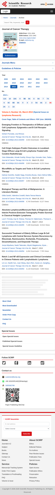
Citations (22, 42)
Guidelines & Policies (27, 68)
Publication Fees (35, 457)
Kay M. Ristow (19, 219)
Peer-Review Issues (36, 454)
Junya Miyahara (8, 245)
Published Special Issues (12, 341)
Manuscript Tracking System (12, 468)
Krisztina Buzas (31, 175)
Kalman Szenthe (8, 175)
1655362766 (10, 385)
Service (5, 464)
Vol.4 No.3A (26, 137)
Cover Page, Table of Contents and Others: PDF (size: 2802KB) (26, 119)
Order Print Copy (9, 315)
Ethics (31, 444)
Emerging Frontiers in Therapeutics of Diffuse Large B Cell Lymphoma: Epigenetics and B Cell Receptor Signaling (26, 127)
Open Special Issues (10, 336)
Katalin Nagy (19, 175)
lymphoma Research (11, 115)
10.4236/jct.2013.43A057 (15, 181)
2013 (14, 87)
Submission (10, 55)
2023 (30, 79)
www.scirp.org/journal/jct (27, 38)
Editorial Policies (35, 447)
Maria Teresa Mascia (33, 195)
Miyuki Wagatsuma (34, 245)
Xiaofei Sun (12, 263)
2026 (6, 79)
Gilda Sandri (6, 195)
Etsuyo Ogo (30, 157)
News (4, 460)
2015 (46, 83)
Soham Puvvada (8, 134)
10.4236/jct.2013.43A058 (15, 163)
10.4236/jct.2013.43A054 (15, 251)
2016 (38, 83)
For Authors (33, 450)
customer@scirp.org (12, 377)
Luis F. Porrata (7, 219)
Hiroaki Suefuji (19, 157)
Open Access (34, 468)
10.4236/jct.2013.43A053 (15, 269)
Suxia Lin (38, 263)
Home (5, 18)
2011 (30, 87)
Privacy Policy (34, 481)
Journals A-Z (6, 444)
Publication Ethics (35, 471)
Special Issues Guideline (12, 346)
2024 (22, 79)
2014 (6, 87)
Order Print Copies (9, 471)
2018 (22, 83)
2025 (14, 79)
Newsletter (6, 310)
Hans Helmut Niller (44, 175)
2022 (38, 79)
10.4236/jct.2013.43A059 (15, 140)
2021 (46, 79)
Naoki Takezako (20, 245)
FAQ (4, 324)
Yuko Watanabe (8, 157)
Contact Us (6, 319)
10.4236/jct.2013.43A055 (15, 225)
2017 (30, 83)
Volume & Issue (7, 481)
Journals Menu (27, 63)
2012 (22, 87)
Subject (4, 447)
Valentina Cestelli (18, 195)
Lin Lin (4, 263)
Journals (13, 18)
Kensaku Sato (41, 157)
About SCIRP (36, 440)
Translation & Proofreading (11, 474)
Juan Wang (21, 263)
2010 (38, 87)
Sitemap (5, 454)
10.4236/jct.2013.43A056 (15, 201)
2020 (6, 83)
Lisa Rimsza (19, 134)
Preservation (34, 474)
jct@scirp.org (29, 40)
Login (5, 11)
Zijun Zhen (30, 263)
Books (4, 450)
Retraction (33, 477)
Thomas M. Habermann (33, 219)
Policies (33, 464)
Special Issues (34, 460)
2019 (14, 83)
